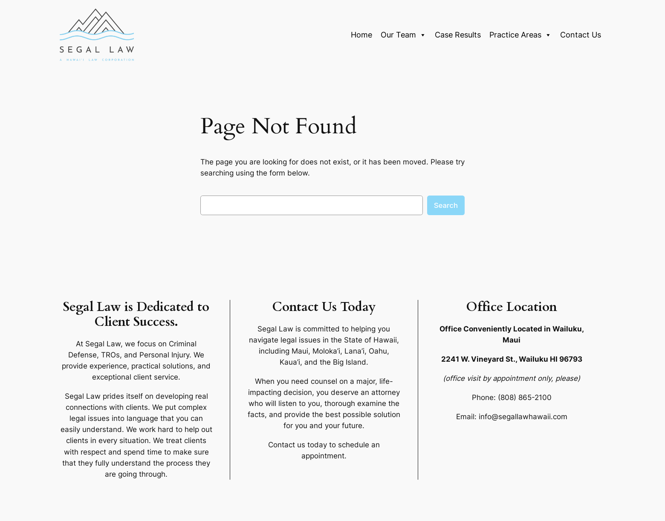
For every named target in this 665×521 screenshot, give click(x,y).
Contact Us (580, 34)
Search (446, 205)
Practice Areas (520, 34)
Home (361, 34)
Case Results (458, 34)
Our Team (403, 34)
